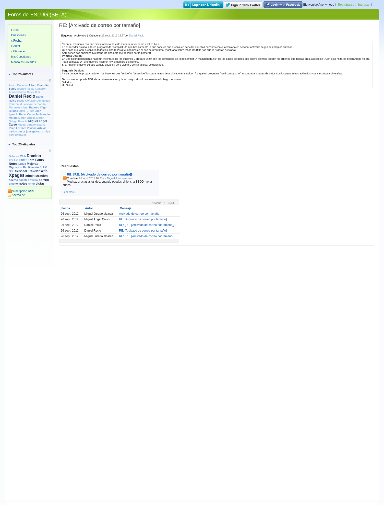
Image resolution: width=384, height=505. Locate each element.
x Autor (15, 46)
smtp (31, 183)
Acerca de (16, 195)
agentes (24, 179)
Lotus (22, 163)
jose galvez (33, 131)
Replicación (31, 167)
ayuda (34, 179)
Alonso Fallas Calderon (31, 88)
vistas (40, 183)
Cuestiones (18, 35)
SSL (11, 171)
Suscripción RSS (21, 191)
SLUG (44, 167)
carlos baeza (17, 131)
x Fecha (16, 40)
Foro (31, 160)
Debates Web (17, 156)
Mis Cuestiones (21, 57)
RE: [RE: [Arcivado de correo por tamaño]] (99, 174)
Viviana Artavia (36, 128)
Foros (15, 30)
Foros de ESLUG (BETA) (37, 15)
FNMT (23, 160)
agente (13, 179)
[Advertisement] (30, 275)
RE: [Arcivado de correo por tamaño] (143, 219)
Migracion (15, 167)
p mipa (45, 131)
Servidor (21, 171)
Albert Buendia (18, 85)
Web (44, 171)
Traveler (34, 171)
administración (36, 175)
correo (44, 180)
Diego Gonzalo (26, 100)
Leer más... (69, 191)
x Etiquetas (18, 51)
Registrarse (346, 4)
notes (23, 183)
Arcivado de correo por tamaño (139, 213)
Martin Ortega (27, 117)
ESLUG (14, 160)
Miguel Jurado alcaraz (32, 124)
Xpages (16, 175)
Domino (34, 156)
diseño (13, 183)
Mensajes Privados (23, 62)
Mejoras (32, 163)
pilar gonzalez (17, 134)
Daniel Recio (22, 96)
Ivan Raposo (31, 107)
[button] (20, 74)
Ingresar (364, 4)
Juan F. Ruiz (26, 110)
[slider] (50, 80)
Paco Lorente (17, 128)
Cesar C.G (33, 92)
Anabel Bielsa (17, 92)
